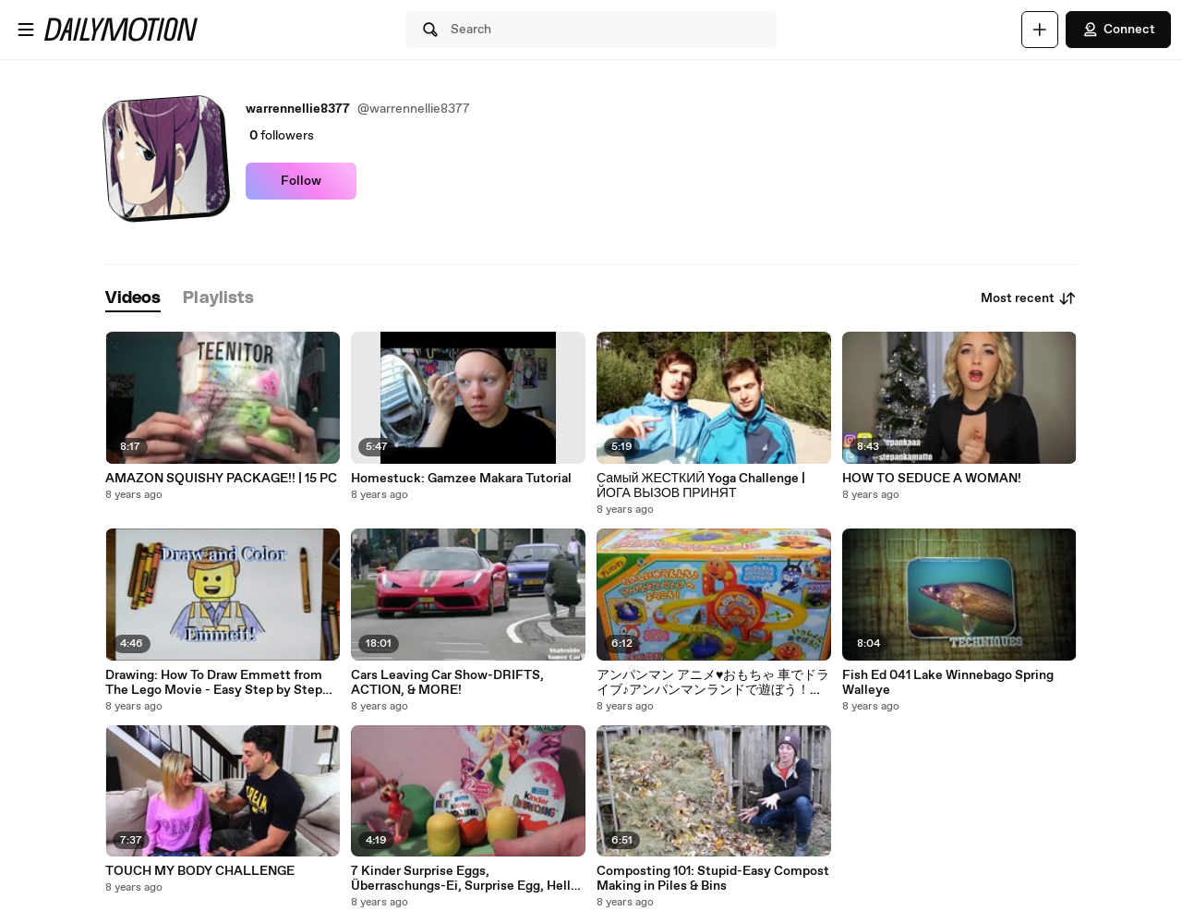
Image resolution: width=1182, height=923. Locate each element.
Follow (301, 181)
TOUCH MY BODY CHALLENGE (200, 871)
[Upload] (1039, 29)
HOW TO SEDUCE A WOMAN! (931, 478)
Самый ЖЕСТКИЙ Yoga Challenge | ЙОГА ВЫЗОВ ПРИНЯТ (701, 486)
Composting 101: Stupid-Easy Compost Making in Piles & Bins (713, 878)
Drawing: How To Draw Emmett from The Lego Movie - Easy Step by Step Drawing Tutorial (213, 683)
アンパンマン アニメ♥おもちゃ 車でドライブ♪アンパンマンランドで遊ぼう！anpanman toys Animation (713, 683)
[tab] (133, 298)
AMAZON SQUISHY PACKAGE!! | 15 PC (221, 478)
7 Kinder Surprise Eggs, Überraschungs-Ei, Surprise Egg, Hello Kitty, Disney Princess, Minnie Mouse (464, 878)
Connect (1118, 29)
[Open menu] (26, 29)
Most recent (1029, 298)
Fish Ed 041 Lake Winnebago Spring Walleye (948, 683)
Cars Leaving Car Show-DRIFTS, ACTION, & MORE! (447, 683)
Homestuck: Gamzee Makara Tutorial (461, 478)
